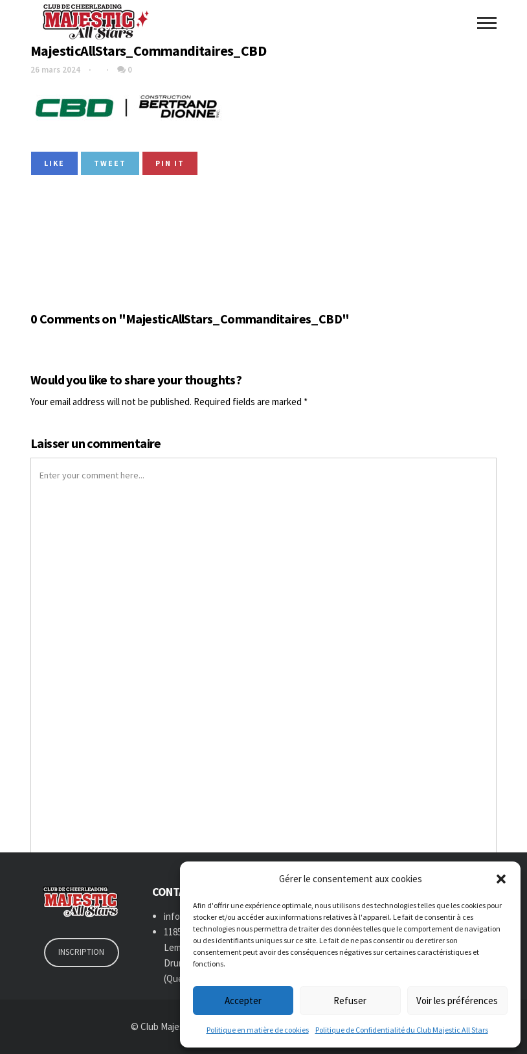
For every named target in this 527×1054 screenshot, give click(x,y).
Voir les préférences (457, 1000)
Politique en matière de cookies (258, 1030)
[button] (501, 878)
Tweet (110, 163)
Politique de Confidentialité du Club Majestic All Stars (401, 1030)
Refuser (349, 1000)
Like (54, 163)
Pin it (170, 163)
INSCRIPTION (81, 951)
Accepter (243, 1000)
